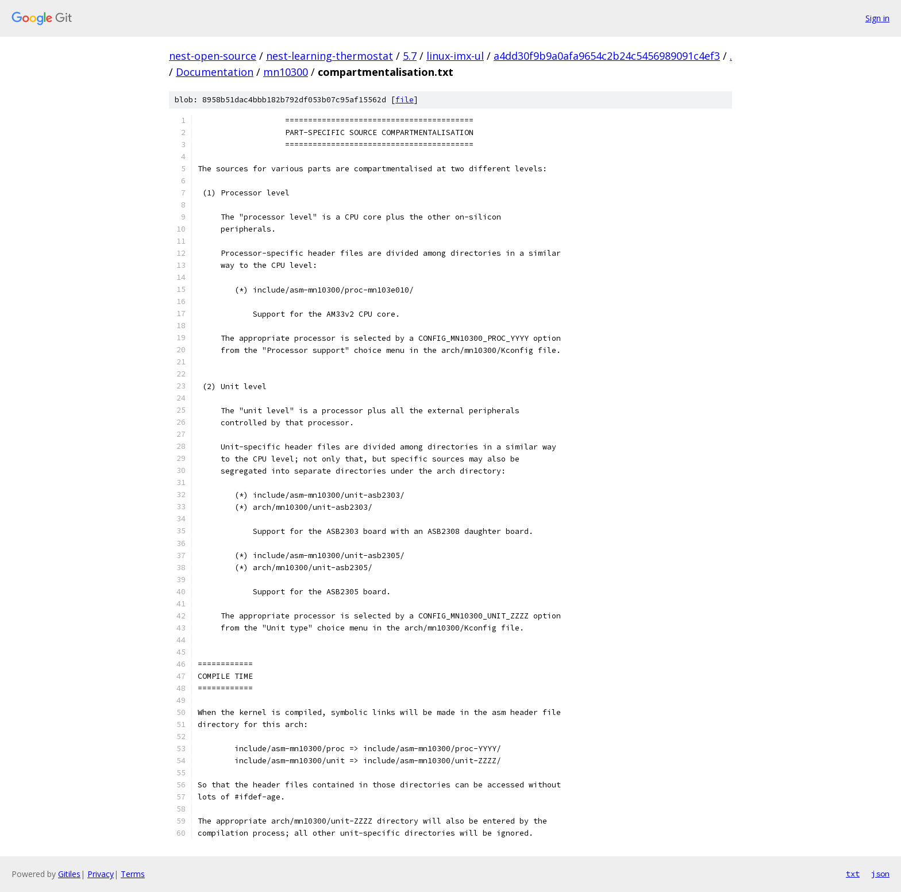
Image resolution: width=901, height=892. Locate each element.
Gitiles (69, 873)
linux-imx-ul (455, 56)
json (880, 873)
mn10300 (285, 72)
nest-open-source (212, 56)
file (404, 100)
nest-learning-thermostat (329, 56)
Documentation (214, 72)
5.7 (410, 56)
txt (853, 873)
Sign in (877, 18)
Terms (133, 873)
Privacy (100, 873)
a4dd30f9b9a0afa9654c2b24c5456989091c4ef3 (607, 56)
